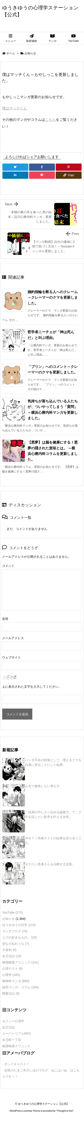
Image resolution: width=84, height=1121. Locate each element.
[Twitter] (15, 167)
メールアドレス (13, 638)
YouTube (12, 912)
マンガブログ (15, 931)
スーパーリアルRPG (16, 1033)
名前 (5, 618)
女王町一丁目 (11, 1040)
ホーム (10, 53)
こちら (50, 120)
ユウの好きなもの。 (19, 937)
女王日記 (11, 956)
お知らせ (30, 53)
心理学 (11, 975)
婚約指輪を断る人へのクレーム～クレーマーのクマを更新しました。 (53, 297)
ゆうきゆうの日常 (19, 925)
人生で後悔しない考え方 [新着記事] (42, 786)
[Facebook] (42, 167)
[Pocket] (42, 175)
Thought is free (65, 1110)
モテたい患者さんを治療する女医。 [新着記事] (50, 864)
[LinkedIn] (15, 175)
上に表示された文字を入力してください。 (32, 686)
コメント (8, 566)
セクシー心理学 (13, 1021)
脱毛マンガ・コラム (20, 987)
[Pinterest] (69, 167)
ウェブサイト (11, 657)
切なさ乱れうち (15, 943)
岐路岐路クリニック (20, 962)
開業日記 (10, 993)
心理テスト (12, 968)
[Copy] (69, 175)
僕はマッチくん (14, 108)
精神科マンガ (15, 981)
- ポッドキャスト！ (15, 1064)
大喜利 (9, 950)
